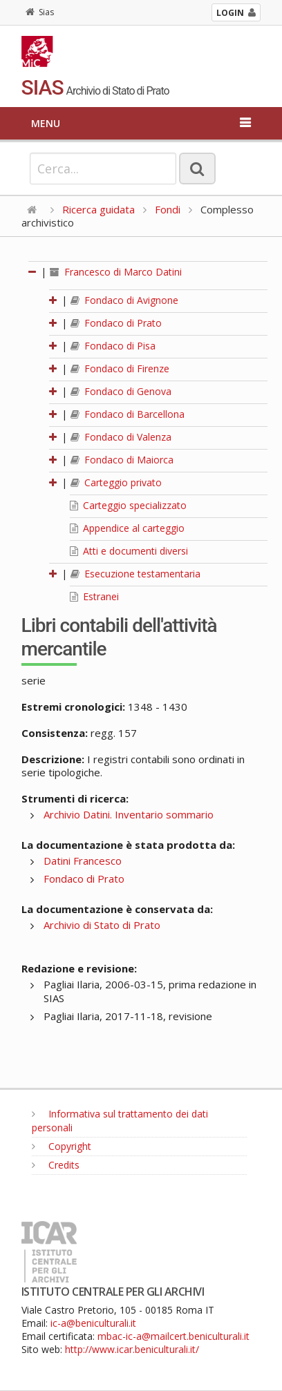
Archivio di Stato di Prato (102, 925)
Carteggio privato (116, 482)
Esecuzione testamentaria (135, 573)
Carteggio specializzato (128, 505)
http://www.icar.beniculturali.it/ (132, 1349)
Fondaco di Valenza (120, 436)
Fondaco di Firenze (119, 368)
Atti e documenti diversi (129, 550)
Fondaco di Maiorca (121, 459)
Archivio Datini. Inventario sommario (129, 814)
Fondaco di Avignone (124, 300)
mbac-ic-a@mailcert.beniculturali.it (173, 1336)
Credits (55, 1164)
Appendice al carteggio (127, 528)
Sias (40, 12)
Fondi (167, 209)
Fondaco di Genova (120, 391)
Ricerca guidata (98, 209)
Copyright (61, 1146)
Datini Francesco (83, 860)
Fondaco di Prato (116, 322)
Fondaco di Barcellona (127, 414)
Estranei (94, 596)
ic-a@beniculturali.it (93, 1323)
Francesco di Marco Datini (116, 271)
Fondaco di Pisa (113, 345)
